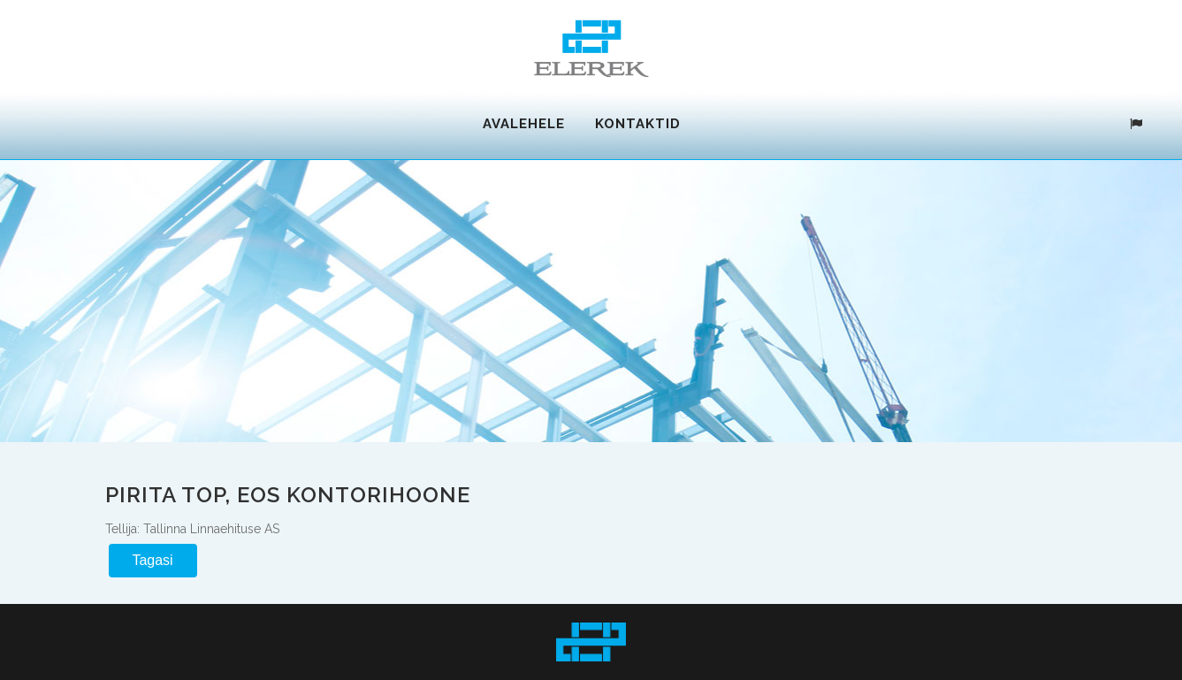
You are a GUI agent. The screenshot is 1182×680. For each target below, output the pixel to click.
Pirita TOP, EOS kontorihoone (287, 494)
